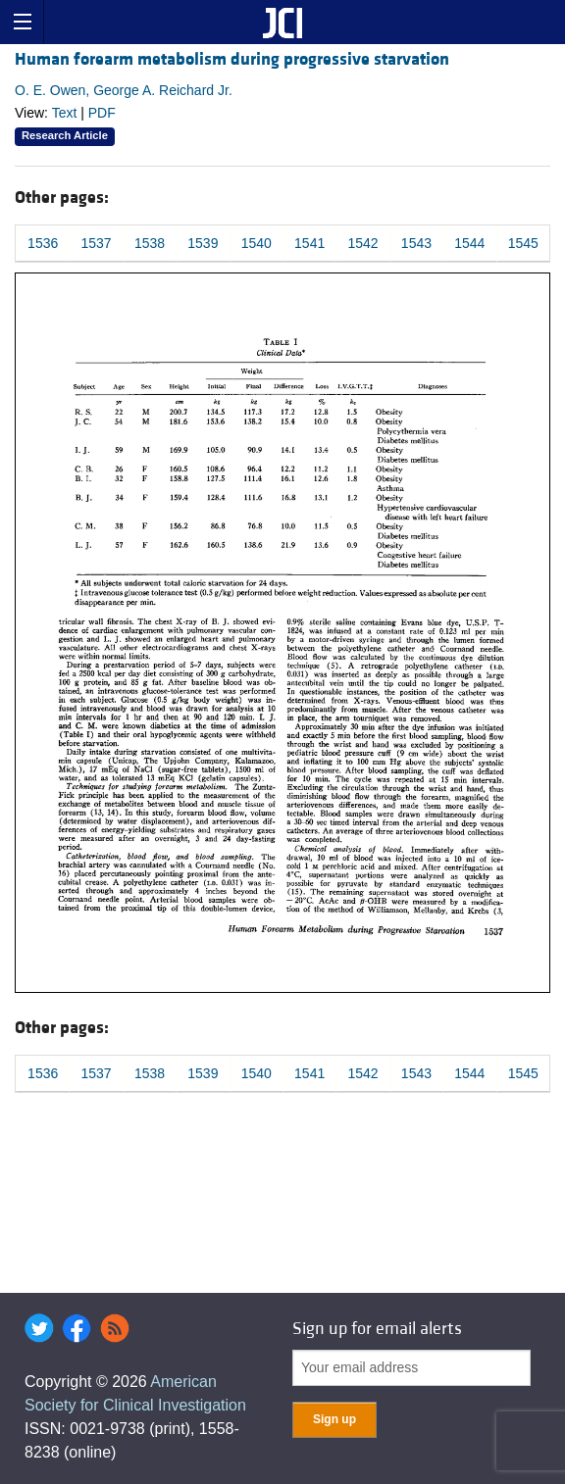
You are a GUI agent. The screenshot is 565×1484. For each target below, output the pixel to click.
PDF (102, 113)
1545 (523, 243)
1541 (309, 243)
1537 (96, 243)
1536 (42, 243)
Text (64, 113)
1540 (256, 243)
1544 (469, 243)
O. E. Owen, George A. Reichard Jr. (123, 90)
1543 (416, 243)
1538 (149, 243)
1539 (202, 243)
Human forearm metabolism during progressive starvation (232, 59)
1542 (362, 243)
